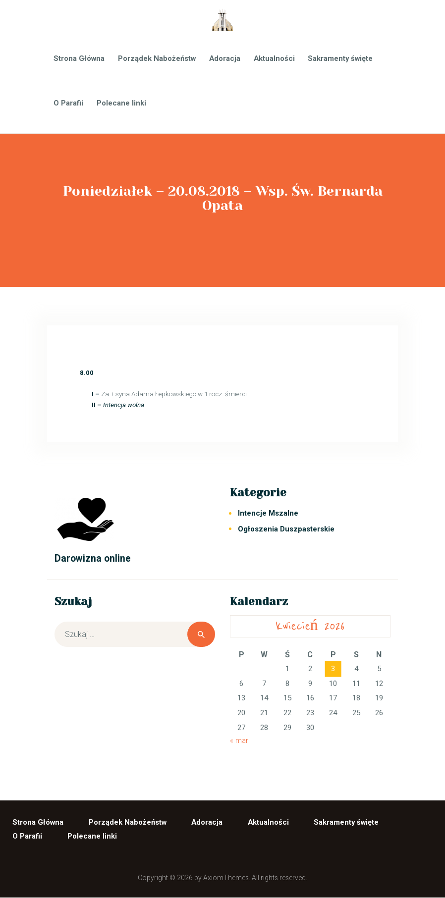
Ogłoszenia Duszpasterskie (286, 529)
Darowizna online (93, 558)
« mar (239, 740)
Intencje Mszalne (268, 513)
